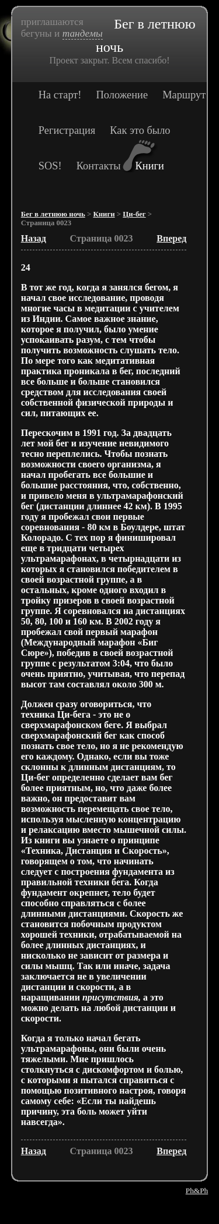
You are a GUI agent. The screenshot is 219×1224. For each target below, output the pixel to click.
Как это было (140, 130)
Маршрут (184, 95)
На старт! (60, 95)
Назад (33, 238)
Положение (122, 95)
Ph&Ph (197, 1190)
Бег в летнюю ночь (53, 214)
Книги (149, 166)
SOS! (50, 166)
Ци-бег (134, 214)
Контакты (99, 166)
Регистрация (67, 130)
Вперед (171, 238)
